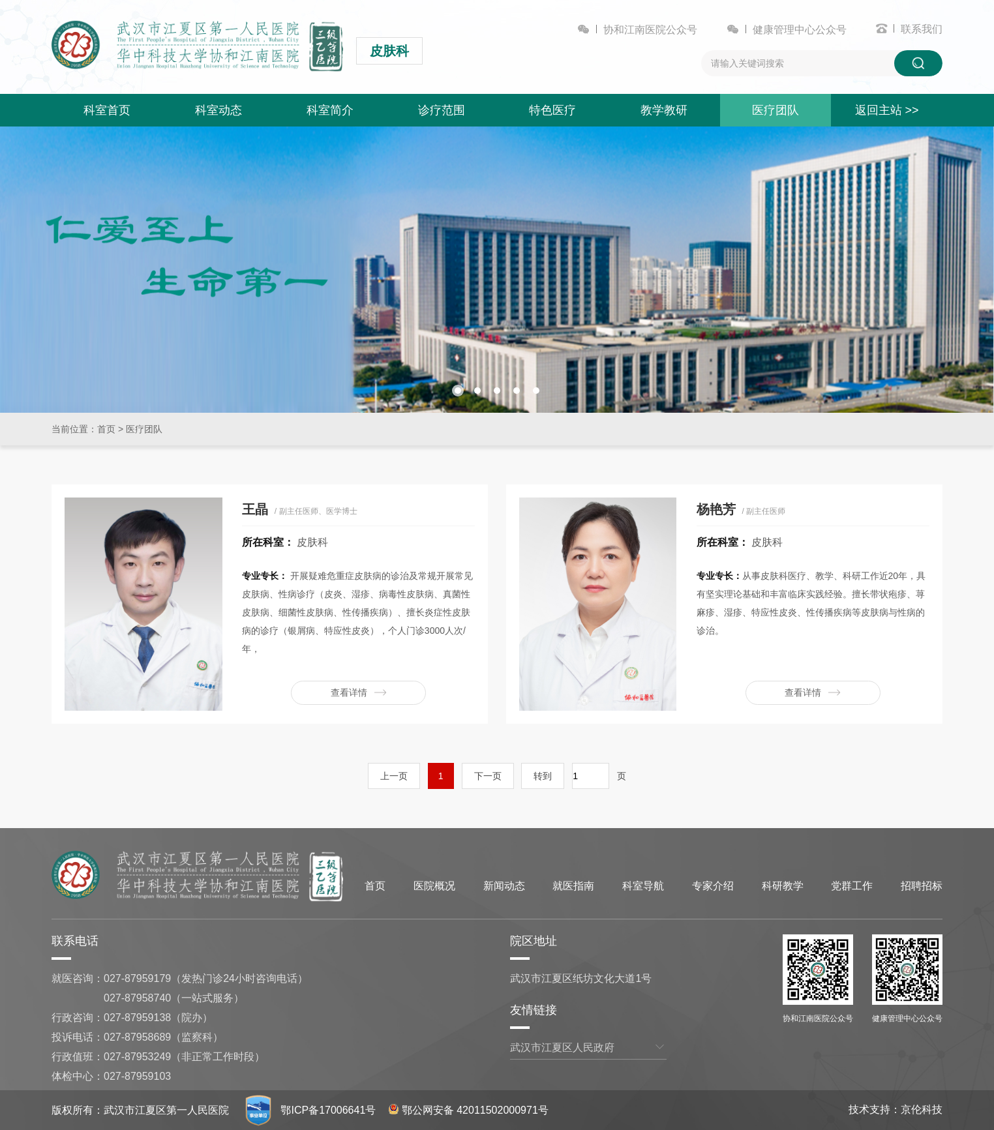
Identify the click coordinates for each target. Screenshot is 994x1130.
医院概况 (434, 885)
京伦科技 (921, 1109)
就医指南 (573, 885)
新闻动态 (504, 885)
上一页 (394, 776)
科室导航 (643, 885)
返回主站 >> (887, 110)
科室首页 (106, 110)
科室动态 (218, 110)
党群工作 (852, 885)
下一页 (488, 776)
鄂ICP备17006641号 (328, 1110)
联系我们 (921, 29)
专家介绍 (713, 885)
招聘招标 (921, 885)
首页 (106, 429)
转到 (543, 776)
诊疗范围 (441, 110)
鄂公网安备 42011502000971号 (469, 1110)
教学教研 (663, 110)
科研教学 (783, 885)
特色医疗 (552, 110)
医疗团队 (775, 110)
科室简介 (330, 110)
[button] (458, 390)
